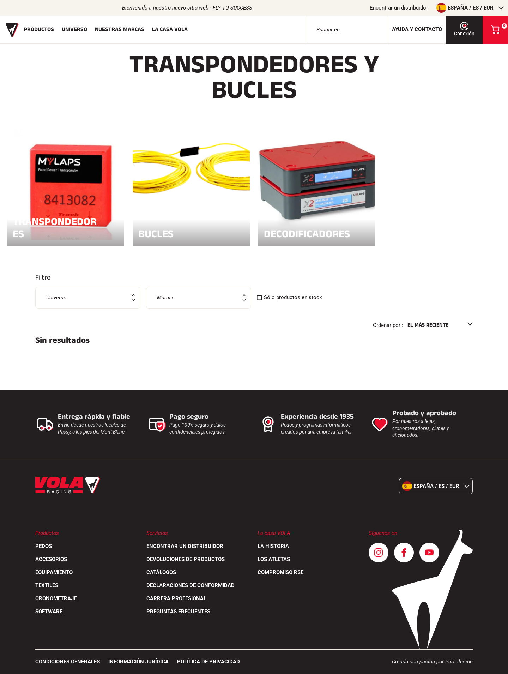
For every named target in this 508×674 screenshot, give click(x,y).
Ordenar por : (388, 325)
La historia (273, 546)
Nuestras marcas (119, 29)
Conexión (464, 29)
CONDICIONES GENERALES (67, 661)
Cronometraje (56, 598)
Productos (39, 29)
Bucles (191, 233)
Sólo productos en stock (293, 297)
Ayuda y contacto (417, 29)
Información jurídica (138, 661)
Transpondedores (66, 227)
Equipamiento (54, 572)
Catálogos (161, 572)
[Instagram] (378, 552)
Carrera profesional (176, 598)
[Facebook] (404, 552)
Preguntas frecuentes (178, 611)
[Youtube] (429, 552)
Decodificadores (317, 233)
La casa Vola (170, 29)
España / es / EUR (470, 8)
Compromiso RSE (280, 572)
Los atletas (274, 559)
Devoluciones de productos (185, 559)
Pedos (43, 546)
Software (48, 611)
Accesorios (51, 559)
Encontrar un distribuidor (399, 8)
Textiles (46, 585)
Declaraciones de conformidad (190, 585)
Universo (74, 29)
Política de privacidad (208, 661)
